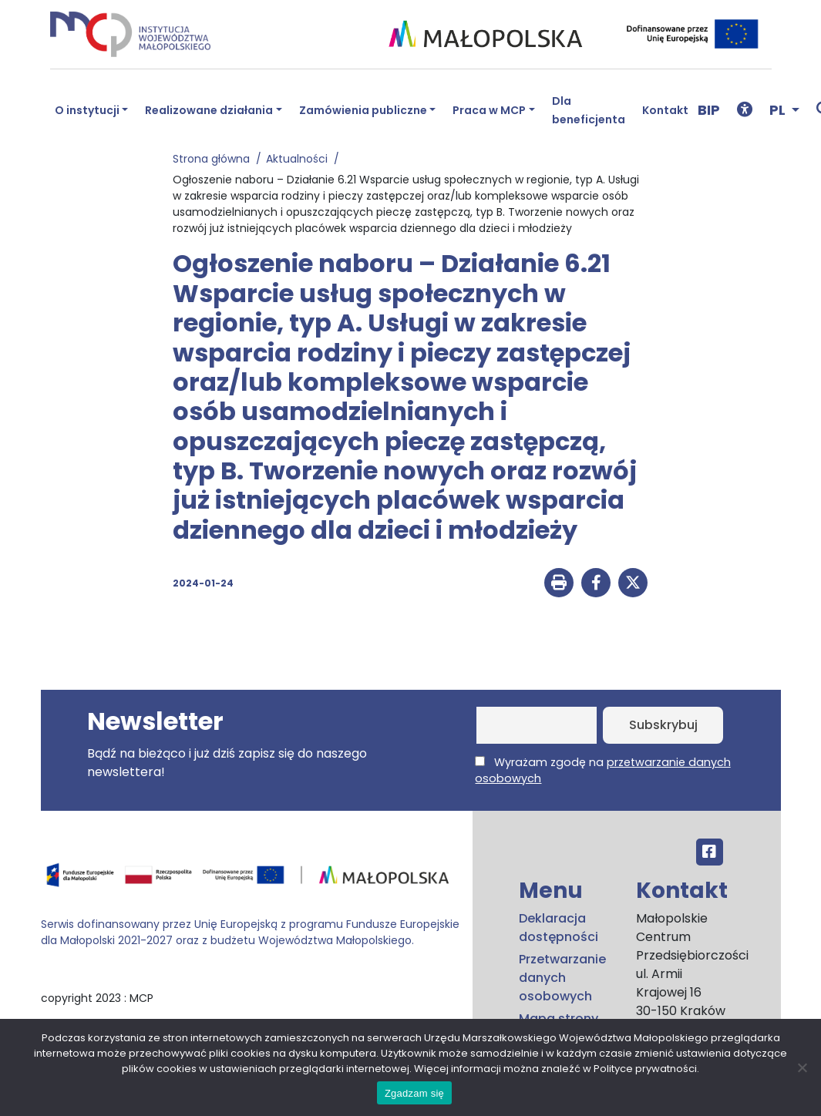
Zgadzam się (414, 1093)
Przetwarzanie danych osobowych (562, 977)
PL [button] (779, 109)
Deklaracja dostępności (558, 927)
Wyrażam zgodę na (602, 770)
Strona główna (214, 158)
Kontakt (665, 110)
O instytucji (87, 110)
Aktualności (300, 158)
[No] (801, 1067)
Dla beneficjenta (588, 110)
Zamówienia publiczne (363, 110)
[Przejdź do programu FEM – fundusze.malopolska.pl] (250, 880)
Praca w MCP (489, 110)
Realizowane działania (209, 110)
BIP (709, 109)
